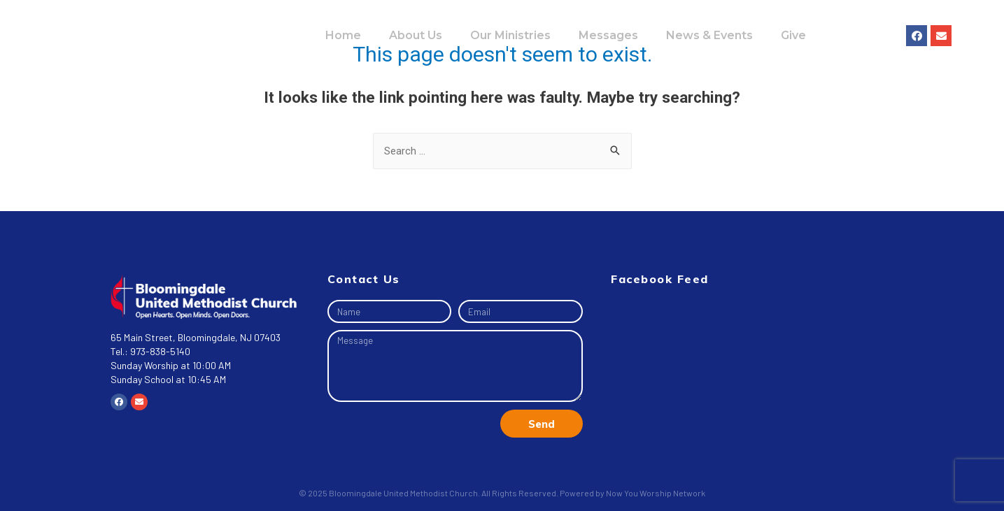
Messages (608, 35)
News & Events (709, 35)
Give (793, 35)
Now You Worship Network (655, 493)
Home (343, 35)
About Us (415, 35)
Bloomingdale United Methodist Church (403, 493)
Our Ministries (510, 35)
